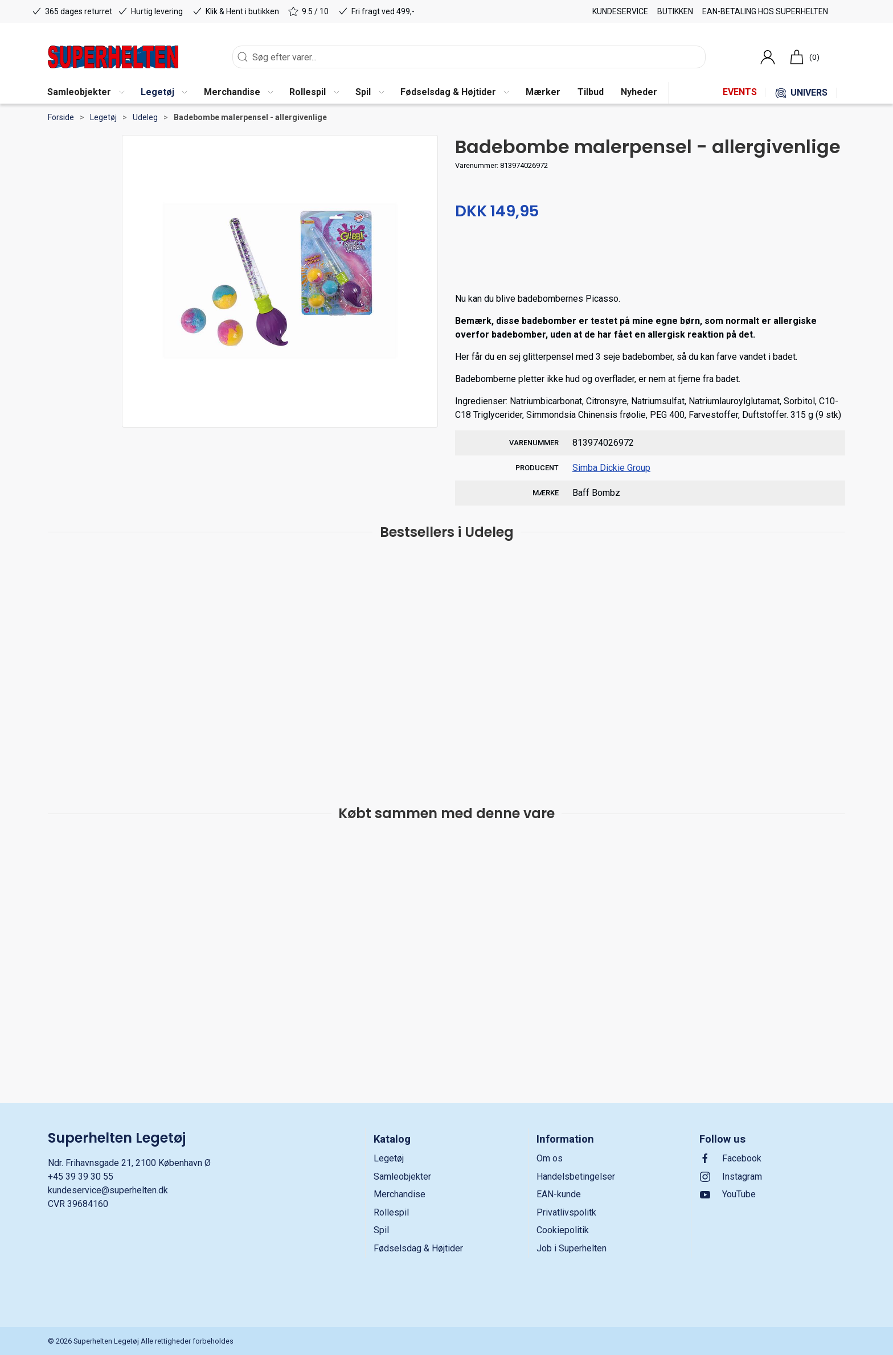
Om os (549, 1158)
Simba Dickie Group (611, 467)
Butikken (675, 11)
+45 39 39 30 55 (80, 1176)
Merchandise (399, 1194)
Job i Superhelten (571, 1248)
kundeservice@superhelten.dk (108, 1190)
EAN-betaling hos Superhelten (765, 11)
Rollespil (391, 1212)
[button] (85, 93)
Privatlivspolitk (566, 1212)
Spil (381, 1230)
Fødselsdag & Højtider (418, 1248)
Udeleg (145, 117)
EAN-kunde (558, 1194)
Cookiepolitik (562, 1230)
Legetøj (103, 117)
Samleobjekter (402, 1176)
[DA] (113, 57)
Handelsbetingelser (575, 1176)
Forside (61, 117)
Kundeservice (620, 11)
